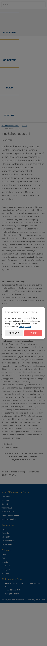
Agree (33, 333)
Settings (14, 333)
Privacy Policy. (25, 326)
